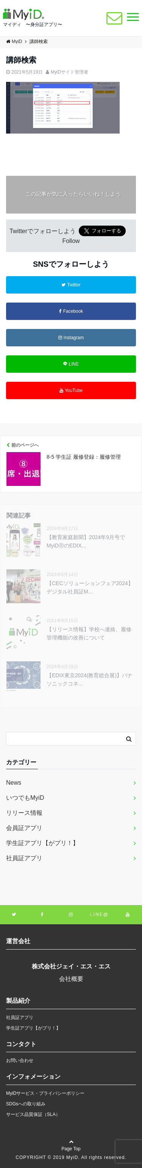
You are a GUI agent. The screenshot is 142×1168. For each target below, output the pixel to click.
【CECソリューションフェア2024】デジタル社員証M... (90, 587)
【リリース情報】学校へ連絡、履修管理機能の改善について (89, 633)
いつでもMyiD (25, 798)
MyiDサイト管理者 (69, 72)
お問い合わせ (19, 1060)
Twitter (70, 284)
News (13, 782)
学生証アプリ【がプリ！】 (42, 843)
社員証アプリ (24, 858)
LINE (71, 364)
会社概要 (71, 979)
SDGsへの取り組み (25, 1104)
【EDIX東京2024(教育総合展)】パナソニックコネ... (90, 679)
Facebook (71, 311)
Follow (71, 241)
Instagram (71, 337)
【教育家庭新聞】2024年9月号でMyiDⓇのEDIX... (86, 541)
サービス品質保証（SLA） (33, 1114)
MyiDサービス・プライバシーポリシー (45, 1093)
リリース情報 (24, 813)
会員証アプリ (24, 828)
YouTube (71, 390)
